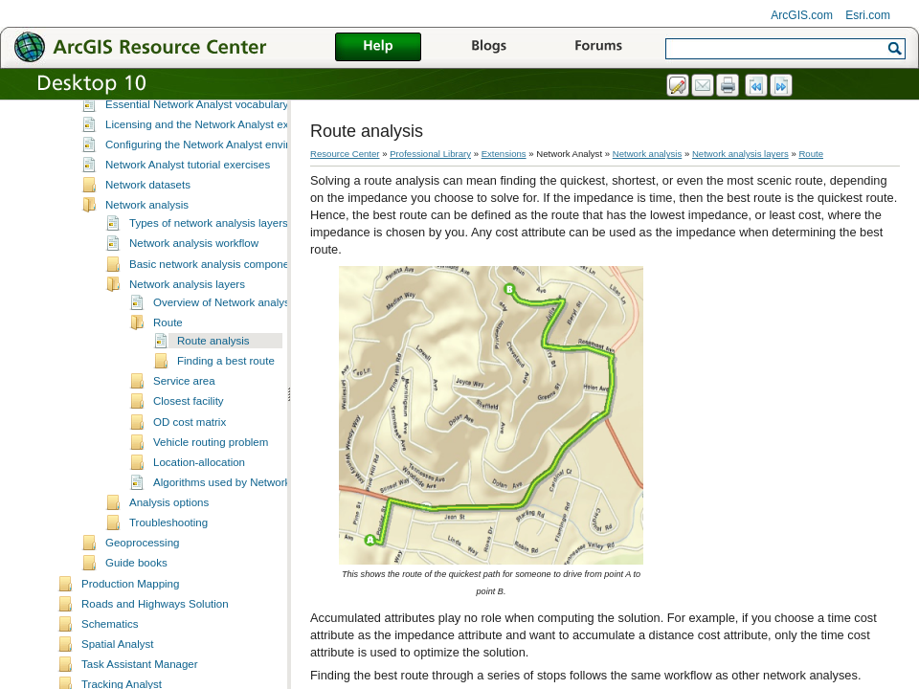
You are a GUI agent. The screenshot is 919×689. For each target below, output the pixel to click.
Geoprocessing (142, 579)
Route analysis (213, 377)
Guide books (136, 599)
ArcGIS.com (802, 15)
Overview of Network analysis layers (241, 338)
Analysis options (169, 539)
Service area (184, 417)
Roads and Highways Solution (155, 640)
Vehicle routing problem (210, 478)
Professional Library (430, 153)
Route (168, 359)
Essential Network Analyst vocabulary (196, 140)
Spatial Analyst (117, 680)
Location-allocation (199, 498)
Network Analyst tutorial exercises (187, 201)
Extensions (504, 153)
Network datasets (148, 221)
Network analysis (147, 241)
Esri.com (867, 15)
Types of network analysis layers (208, 259)
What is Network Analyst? (168, 99)
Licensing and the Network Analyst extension (215, 161)
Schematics (110, 660)
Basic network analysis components (216, 300)
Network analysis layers (187, 320)
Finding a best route (226, 397)
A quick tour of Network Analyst (181, 119)
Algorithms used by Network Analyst (241, 518)
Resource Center (345, 153)
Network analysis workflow (193, 279)
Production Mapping (130, 620)
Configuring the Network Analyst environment (215, 181)
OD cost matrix (189, 458)
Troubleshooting (168, 559)
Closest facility (188, 437)
